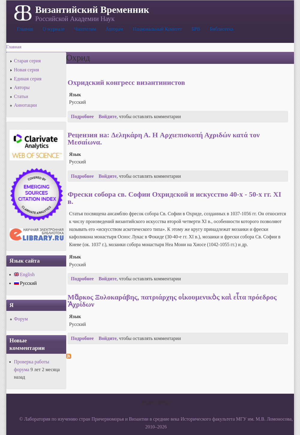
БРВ (196, 28)
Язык (75, 94)
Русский (25, 283)
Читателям (85, 28)
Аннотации (25, 105)
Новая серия (26, 69)
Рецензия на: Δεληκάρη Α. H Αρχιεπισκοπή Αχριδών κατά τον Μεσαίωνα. (164, 138)
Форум (21, 318)
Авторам (114, 28)
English (24, 274)
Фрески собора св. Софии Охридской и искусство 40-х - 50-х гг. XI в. (174, 197)
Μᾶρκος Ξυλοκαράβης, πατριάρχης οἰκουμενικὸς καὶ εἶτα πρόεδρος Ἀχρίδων (172, 300)
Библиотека (221, 28)
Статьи (21, 96)
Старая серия (27, 60)
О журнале (54, 28)
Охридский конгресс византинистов (126, 82)
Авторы (22, 87)
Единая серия (28, 78)
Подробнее (82, 116)
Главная (25, 28)
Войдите (108, 116)
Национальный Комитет (157, 28)
